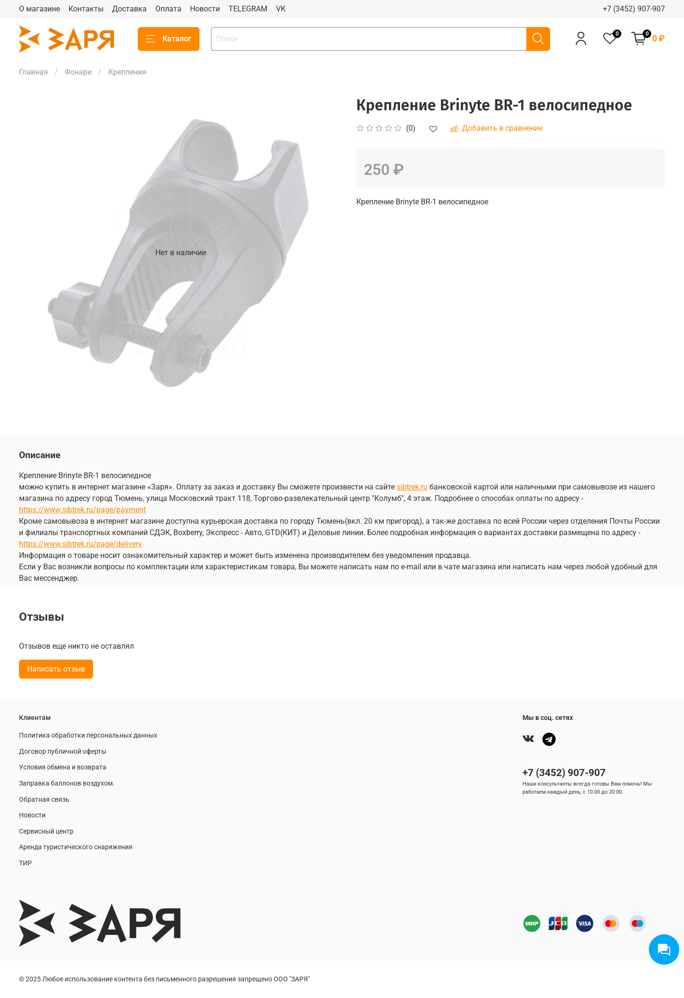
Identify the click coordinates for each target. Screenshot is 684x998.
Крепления (127, 72)
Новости (205, 8)
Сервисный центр (46, 831)
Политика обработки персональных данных (88, 735)
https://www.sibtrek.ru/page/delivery (80, 543)
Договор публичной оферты (62, 752)
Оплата (168, 8)
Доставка (129, 8)
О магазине (39, 8)
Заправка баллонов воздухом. (66, 783)
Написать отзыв (56, 668)
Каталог (168, 39)
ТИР (25, 863)
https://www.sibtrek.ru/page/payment (82, 509)
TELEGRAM (247, 8)
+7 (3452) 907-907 (634, 8)
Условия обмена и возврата (62, 767)
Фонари (78, 72)
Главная (33, 72)
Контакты (86, 8)
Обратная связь (44, 800)
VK (280, 8)
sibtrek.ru (412, 486)
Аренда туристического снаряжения (76, 847)
